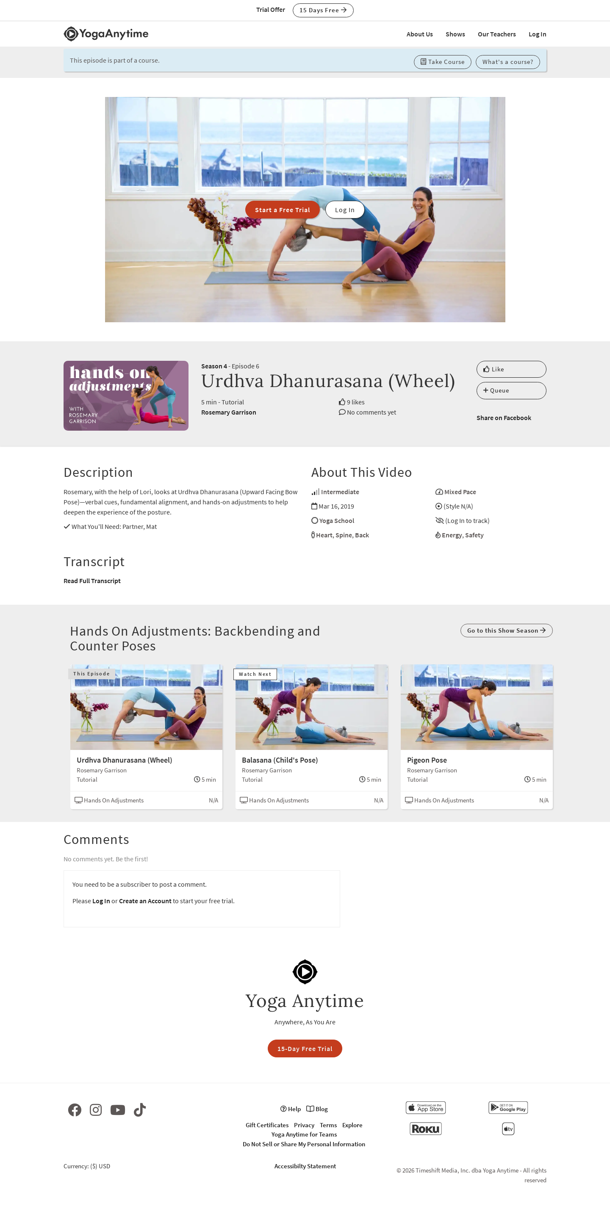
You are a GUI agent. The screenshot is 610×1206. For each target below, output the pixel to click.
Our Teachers (497, 34)
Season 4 (214, 366)
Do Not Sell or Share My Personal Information (304, 1144)
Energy (452, 535)
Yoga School (336, 520)
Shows (455, 34)
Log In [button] (345, 209)
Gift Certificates (267, 1125)
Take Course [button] (443, 62)
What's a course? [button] (507, 62)
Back (362, 535)
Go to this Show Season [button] (506, 630)
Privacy (304, 1125)
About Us (420, 34)
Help (290, 1109)
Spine (344, 535)
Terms (328, 1125)
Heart (324, 535)
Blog (317, 1109)
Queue (496, 390)
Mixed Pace (460, 491)
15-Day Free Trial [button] (305, 1048)
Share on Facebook (504, 417)
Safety (474, 535)
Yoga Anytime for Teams (304, 1134)
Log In (537, 34)
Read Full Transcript (92, 580)
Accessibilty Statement (305, 1166)
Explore (352, 1125)
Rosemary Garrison (228, 412)
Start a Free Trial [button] (282, 209)
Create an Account (145, 900)
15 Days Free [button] (323, 10)
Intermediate (340, 491)
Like (493, 369)
